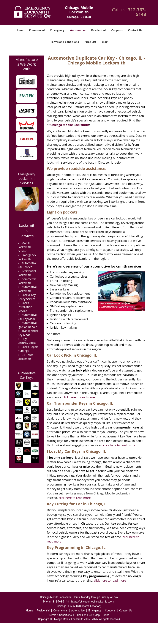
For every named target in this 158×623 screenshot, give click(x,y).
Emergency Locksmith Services (26, 178)
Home (19, 30)
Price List (90, 42)
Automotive (78, 30)
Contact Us (135, 30)
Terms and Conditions (64, 42)
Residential (98, 30)
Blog (105, 42)
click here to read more (79, 397)
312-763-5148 (137, 12)
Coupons (116, 30)
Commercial (37, 30)
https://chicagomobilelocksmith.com (92, 601)
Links (106, 614)
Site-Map (94, 614)
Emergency (57, 30)
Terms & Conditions (60, 614)
